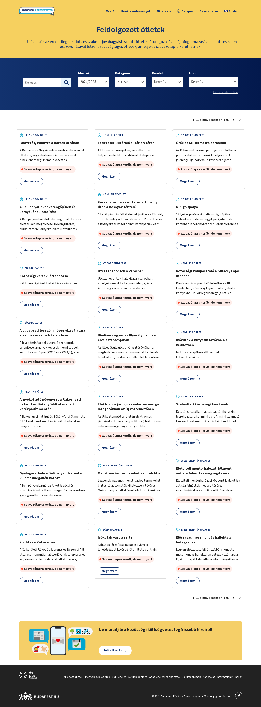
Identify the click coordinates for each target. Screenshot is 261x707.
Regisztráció (209, 11)
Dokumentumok (191, 677)
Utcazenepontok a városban (121, 271)
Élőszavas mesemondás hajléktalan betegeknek (205, 540)
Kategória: (123, 73)
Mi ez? (110, 11)
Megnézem (31, 181)
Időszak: (84, 73)
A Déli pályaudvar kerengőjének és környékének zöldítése (47, 209)
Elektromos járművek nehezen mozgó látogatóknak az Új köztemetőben (128, 407)
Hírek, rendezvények (136, 11)
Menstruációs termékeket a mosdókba (129, 473)
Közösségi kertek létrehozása (44, 276)
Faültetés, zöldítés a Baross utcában (49, 142)
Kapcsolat (209, 677)
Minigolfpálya (187, 207)
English (231, 11)
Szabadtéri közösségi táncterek (202, 404)
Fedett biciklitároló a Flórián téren (126, 142)
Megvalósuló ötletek (97, 677)
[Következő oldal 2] (240, 119)
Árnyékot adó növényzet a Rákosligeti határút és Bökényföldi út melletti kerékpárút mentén (50, 404)
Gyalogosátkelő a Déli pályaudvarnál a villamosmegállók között (51, 476)
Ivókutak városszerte (115, 537)
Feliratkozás (112, 650)
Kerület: (158, 73)
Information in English (229, 677)
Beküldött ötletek (72, 677)
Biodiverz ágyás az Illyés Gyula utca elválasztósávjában (127, 338)
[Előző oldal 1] (233, 119)
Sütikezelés (119, 677)
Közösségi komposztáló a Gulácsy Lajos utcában (208, 274)
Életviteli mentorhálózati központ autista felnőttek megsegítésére (204, 471)
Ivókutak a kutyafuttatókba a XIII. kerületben (204, 343)
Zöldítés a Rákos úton (37, 542)
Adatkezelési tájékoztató (164, 677)
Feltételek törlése (225, 92)
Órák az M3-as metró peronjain (201, 142)
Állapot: (195, 73)
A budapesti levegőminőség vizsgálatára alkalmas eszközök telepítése (52, 333)
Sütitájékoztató (137, 677)
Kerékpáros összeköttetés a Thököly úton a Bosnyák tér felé (127, 205)
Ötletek (164, 11)
